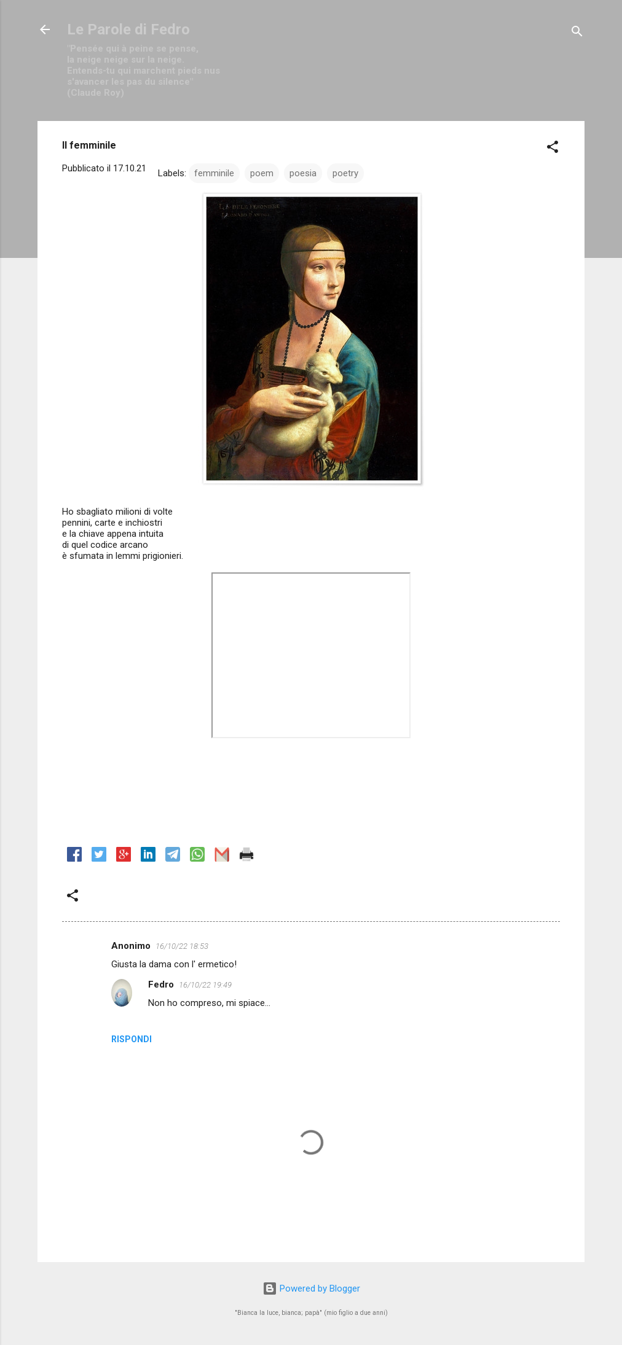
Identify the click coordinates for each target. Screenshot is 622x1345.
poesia (303, 173)
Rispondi (131, 1039)
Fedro (161, 984)
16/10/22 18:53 (182, 946)
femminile (214, 173)
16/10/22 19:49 (205, 984)
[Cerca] (577, 33)
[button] (552, 148)
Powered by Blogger (311, 1288)
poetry (345, 173)
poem (262, 173)
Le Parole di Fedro (128, 29)
